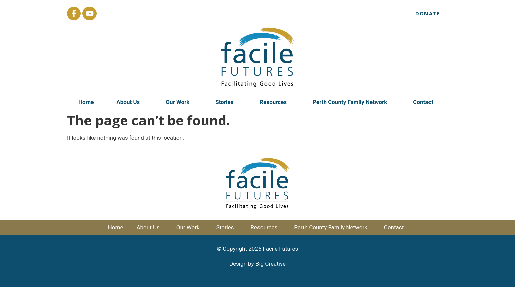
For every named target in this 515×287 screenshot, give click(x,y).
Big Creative (270, 263)
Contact (425, 102)
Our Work (179, 102)
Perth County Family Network (351, 102)
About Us (129, 102)
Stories (226, 102)
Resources (275, 102)
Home (86, 102)
